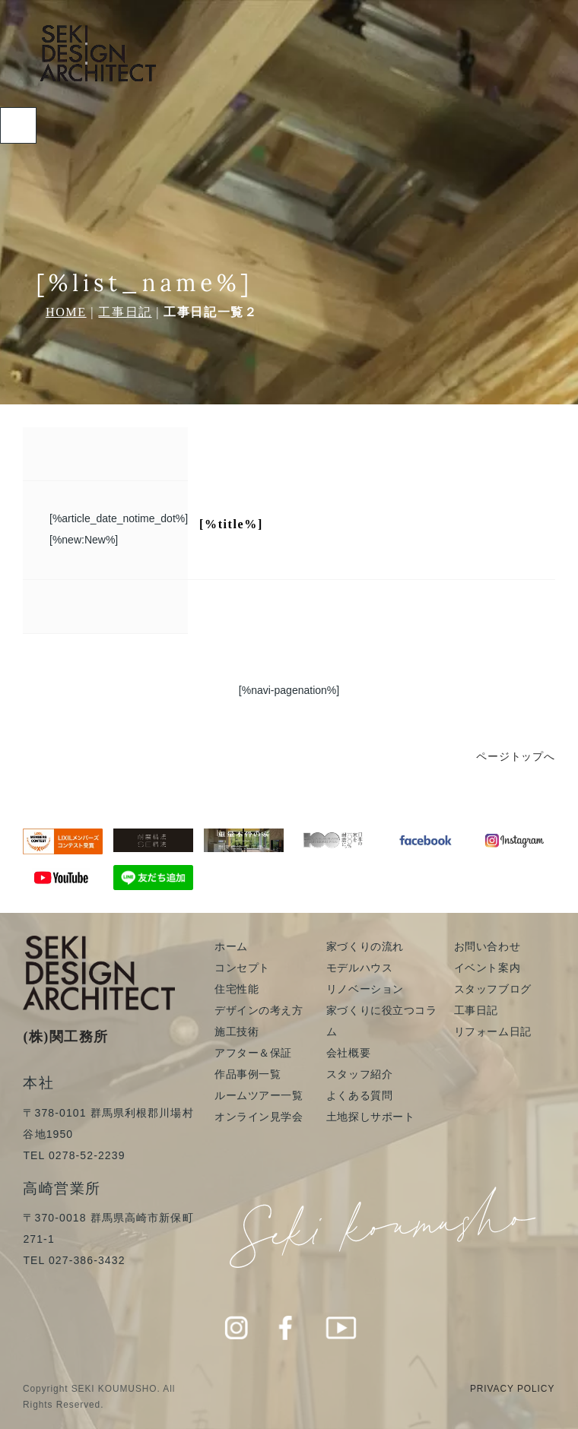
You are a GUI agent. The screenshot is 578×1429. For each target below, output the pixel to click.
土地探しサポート (370, 1117)
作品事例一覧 (247, 1074)
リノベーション (365, 989)
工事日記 (124, 312)
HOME (66, 312)
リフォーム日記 (493, 1031)
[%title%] (231, 524)
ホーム (231, 946)
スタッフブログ (493, 989)
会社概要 (348, 1053)
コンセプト (242, 968)
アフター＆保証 (253, 1053)
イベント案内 (487, 968)
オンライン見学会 (258, 1117)
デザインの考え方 (258, 1010)
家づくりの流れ (365, 946)
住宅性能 (236, 989)
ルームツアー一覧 (258, 1095)
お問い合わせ (487, 946)
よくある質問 (359, 1095)
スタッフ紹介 (359, 1074)
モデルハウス (359, 968)
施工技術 (236, 1031)
